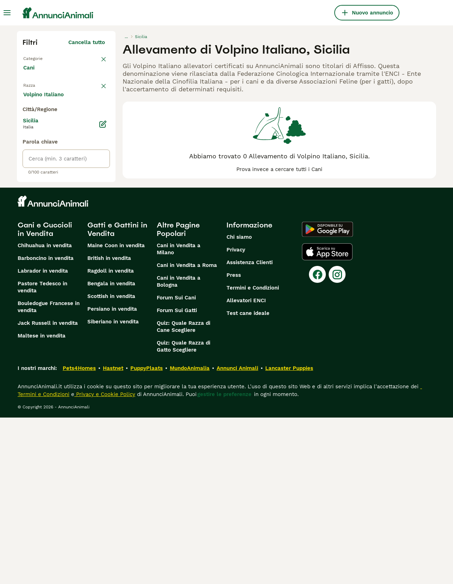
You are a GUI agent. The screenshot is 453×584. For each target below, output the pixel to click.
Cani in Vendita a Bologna (178, 448)
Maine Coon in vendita (116, 412)
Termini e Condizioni (253, 454)
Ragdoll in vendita (110, 437)
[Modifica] (103, 291)
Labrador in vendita (43, 437)
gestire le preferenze (224, 561)
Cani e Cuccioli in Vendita (45, 395)
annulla (95, 94)
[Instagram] (337, 440)
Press (234, 441)
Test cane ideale (248, 479)
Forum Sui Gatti (177, 477)
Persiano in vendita (112, 475)
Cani (30, 75)
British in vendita (109, 424)
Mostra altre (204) (81, 259)
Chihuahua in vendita (45, 412)
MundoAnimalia (190, 534)
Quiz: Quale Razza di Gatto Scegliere (183, 512)
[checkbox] (27, 131)
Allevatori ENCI (246, 467)
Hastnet (113, 534)
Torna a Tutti (41, 58)
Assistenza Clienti (250, 429)
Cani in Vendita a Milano (178, 415)
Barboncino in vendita (46, 424)
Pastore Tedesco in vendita (42, 453)
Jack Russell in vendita (48, 489)
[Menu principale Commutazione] (7, 13)
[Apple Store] (327, 418)
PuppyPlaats (146, 534)
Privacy (236, 416)
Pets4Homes (79, 534)
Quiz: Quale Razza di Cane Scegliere (183, 493)
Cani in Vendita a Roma (187, 431)
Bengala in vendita (111, 450)
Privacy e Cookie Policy (104, 561)
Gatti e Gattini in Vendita (117, 395)
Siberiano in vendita (113, 488)
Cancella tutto (86, 42)
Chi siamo (239, 403)
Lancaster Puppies (289, 534)
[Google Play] (327, 395)
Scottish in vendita (111, 463)
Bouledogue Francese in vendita (49, 473)
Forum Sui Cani (176, 464)
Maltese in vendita (42, 502)
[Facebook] (317, 440)
